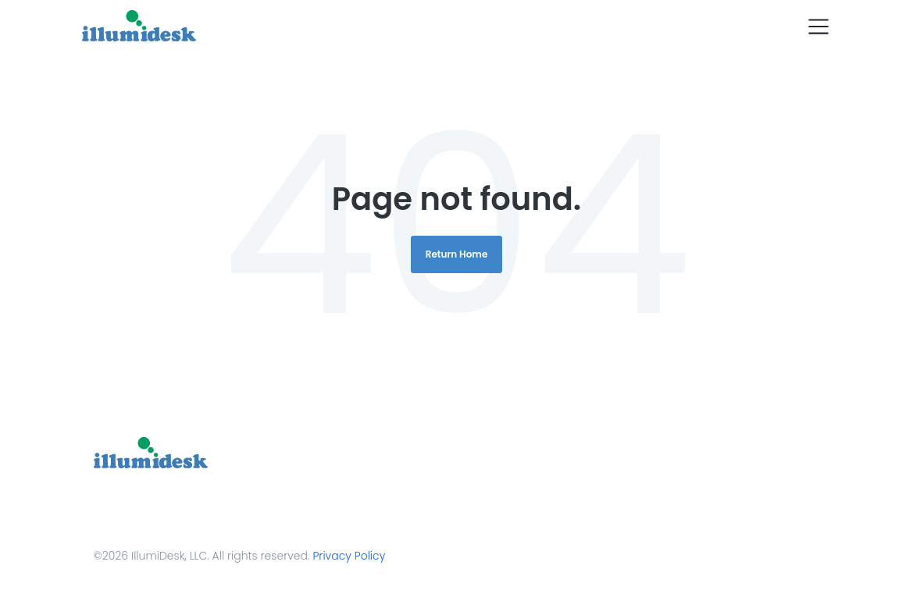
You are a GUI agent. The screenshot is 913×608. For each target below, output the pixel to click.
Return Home (457, 254)
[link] (151, 452)
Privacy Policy (348, 556)
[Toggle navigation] (818, 26)
